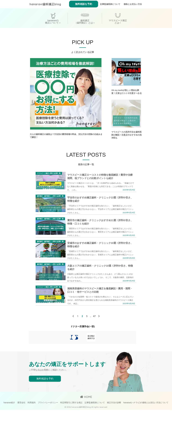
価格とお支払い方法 (133, 4)
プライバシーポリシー (48, 421)
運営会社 (21, 421)
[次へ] (98, 334)
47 (94, 334)
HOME (86, 415)
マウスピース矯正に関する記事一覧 (49, 174)
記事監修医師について (110, 4)
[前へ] (73, 334)
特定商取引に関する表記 (71, 421)
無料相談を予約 (83, 4)
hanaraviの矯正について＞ (53, 21)
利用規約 (32, 421)
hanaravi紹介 (9, 421)
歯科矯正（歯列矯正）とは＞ (85, 21)
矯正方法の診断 (114, 421)
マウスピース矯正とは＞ (118, 21)
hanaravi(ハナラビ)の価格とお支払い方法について (145, 421)
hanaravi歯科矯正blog (47, 4)
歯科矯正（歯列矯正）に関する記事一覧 (50, 200)
